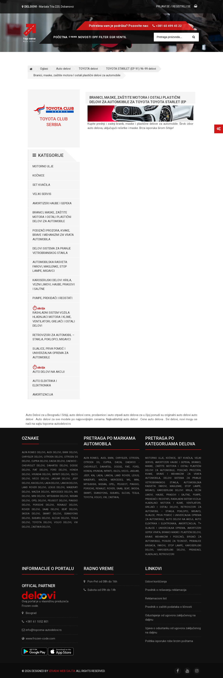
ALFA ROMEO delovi (33, 452)
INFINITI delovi (60, 474)
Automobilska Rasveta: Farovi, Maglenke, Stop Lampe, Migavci (50, 266)
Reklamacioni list (156, 598)
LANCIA (109, 475)
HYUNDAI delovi (41, 474)
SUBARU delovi (41, 518)
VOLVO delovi (62, 522)
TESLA (135, 493)
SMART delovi (52, 513)
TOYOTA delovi (88, 68)
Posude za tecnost (174, 541)
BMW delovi (70, 452)
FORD (136, 466)
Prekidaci (195, 549)
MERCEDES (117, 479)
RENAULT (100, 488)
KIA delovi (37, 483)
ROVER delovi (31, 509)
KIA (93, 475)
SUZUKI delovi (60, 518)
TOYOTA (88, 497)
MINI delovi (38, 496)
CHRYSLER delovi (32, 456)
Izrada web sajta (62, 671)
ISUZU (116, 471)
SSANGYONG (100, 493)
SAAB (120, 488)
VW (105, 497)
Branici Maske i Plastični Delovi (181, 532)
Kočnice (38, 175)
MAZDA (103, 479)
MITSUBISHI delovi (57, 496)
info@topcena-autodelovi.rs (44, 630)
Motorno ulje (43, 166)
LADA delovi (52, 483)
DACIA (118, 462)
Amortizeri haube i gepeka (52, 203)
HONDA (88, 471)
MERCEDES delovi (61, 491)
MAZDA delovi (40, 491)
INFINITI (108, 471)
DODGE (118, 466)
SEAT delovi (69, 509)
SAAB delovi (50, 509)
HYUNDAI (98, 471)
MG (128, 479)
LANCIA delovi (69, 483)
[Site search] (176, 37)
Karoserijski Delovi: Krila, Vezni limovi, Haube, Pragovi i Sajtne (54, 284)
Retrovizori (166, 554)
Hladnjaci (151, 554)
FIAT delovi (40, 469)
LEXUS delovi (56, 487)
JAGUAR (134, 471)
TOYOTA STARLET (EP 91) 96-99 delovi (131, 68)
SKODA (135, 488)
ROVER (111, 488)
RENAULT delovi (67, 504)
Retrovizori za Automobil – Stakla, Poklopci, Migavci (53, 337)
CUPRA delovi (39, 461)
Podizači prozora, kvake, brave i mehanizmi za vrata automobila (53, 235)
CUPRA (107, 462)
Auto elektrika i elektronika (45, 383)
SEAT (127, 488)
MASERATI (89, 479)
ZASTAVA (113, 497)
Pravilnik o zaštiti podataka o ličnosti (168, 607)
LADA (100, 475)
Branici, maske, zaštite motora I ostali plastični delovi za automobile (77, 75)
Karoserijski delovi (171, 549)
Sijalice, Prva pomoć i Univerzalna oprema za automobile (50, 353)
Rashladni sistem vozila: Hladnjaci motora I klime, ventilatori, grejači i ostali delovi (54, 316)
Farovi (161, 545)
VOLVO (98, 497)
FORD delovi (58, 469)
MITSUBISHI (90, 484)
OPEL (112, 484)
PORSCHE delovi (43, 504)
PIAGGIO (134, 484)
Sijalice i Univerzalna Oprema (165, 528)
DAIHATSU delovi (57, 465)
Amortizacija (43, 394)
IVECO (124, 471)
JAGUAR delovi (60, 478)
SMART (87, 493)
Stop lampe (175, 545)
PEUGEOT (122, 484)
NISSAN (102, 484)
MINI (136, 479)
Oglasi (44, 68)
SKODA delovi (31, 513)
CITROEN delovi (53, 456)
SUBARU (114, 493)
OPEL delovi (39, 500)
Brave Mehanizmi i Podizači (164, 536)
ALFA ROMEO (91, 458)
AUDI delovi (54, 452)
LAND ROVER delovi (34, 487)
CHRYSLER (121, 458)
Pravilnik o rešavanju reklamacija (165, 590)
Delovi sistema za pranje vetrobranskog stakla (52, 251)
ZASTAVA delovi (40, 526)
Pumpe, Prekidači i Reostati (52, 298)
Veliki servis (42, 194)
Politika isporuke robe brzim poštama (169, 641)
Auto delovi (63, 68)
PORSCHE (89, 488)
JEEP (86, 475)
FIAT (127, 466)
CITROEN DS (91, 462)
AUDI (103, 458)
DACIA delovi (57, 461)
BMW (110, 458)
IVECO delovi (40, 478)
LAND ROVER (122, 475)
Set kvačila (41, 185)
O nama (73, 37)
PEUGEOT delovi (57, 500)
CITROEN (134, 458)
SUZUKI (126, 493)
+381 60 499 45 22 (169, 26)
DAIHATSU (105, 466)
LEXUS (135, 475)
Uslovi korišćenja (156, 581)
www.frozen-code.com (38, 638)
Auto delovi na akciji (49, 369)
